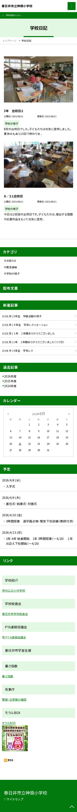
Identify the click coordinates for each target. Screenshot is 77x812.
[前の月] (7, 413)
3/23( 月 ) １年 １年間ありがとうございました (28, 333)
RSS (10, 760)
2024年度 (10, 386)
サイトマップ (14, 799)
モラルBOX (9, 723)
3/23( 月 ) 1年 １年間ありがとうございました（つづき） (33, 342)
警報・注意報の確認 (14, 699)
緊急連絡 (11, 267)
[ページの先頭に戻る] (72, 807)
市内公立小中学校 (13, 590)
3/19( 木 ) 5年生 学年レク (17, 351)
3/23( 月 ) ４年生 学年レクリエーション (25, 325)
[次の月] (69, 413)
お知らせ (11, 261)
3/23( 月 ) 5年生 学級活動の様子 (23, 316)
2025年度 (10, 381)
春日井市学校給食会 (15, 614)
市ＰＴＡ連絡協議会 (14, 637)
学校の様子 (13, 273)
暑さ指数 (7, 676)
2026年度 (10, 376)
